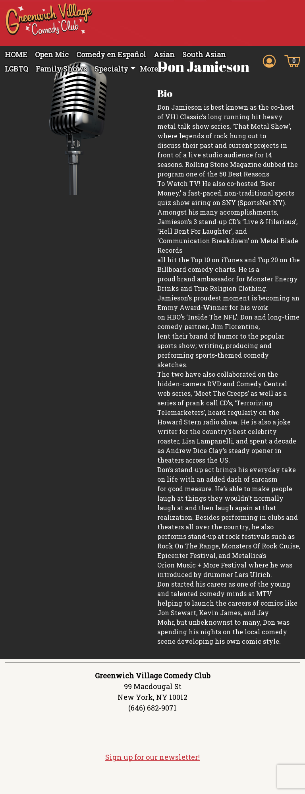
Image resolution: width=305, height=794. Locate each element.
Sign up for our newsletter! (152, 776)
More (149, 69)
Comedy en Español (111, 54)
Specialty (111, 69)
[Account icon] (269, 60)
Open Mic (52, 54)
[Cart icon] (292, 60)
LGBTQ (16, 69)
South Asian (204, 54)
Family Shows (61, 69)
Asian (164, 54)
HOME (16, 54)
